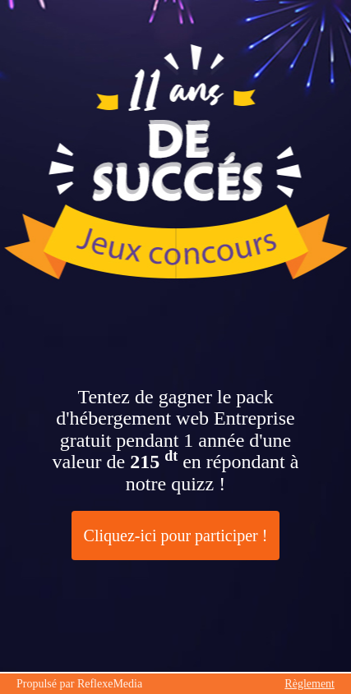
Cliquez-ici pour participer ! (176, 535)
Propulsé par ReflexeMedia (79, 684)
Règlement (309, 684)
